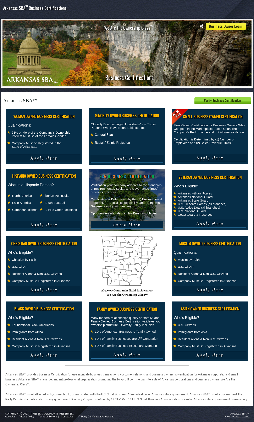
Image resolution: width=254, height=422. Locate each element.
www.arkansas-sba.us (237, 416)
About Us (10, 416)
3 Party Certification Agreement (95, 416)
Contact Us (67, 416)
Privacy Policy (26, 416)
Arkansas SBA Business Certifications (35, 8)
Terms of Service (47, 416)
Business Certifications (129, 77)
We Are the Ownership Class (128, 27)
